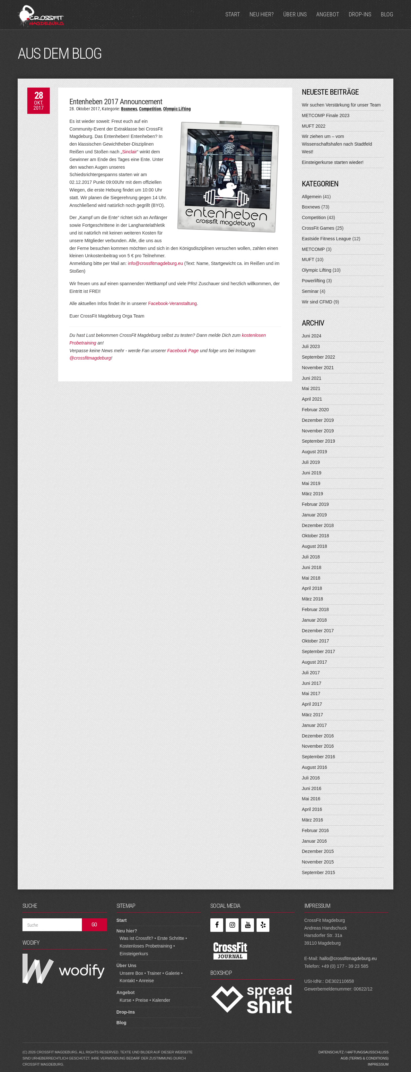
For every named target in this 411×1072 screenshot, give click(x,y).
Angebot (327, 14)
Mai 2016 (311, 798)
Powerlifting (313, 280)
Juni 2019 (311, 472)
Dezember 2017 (318, 630)
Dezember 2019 (318, 420)
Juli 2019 (311, 462)
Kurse (126, 1000)
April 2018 (312, 588)
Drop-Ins (360, 14)
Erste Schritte (170, 938)
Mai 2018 (311, 578)
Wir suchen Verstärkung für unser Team (341, 104)
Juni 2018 (311, 567)
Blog (387, 14)
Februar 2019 (315, 504)
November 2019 (318, 430)
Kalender (161, 1000)
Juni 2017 (311, 683)
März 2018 (312, 598)
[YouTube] (247, 925)
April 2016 (312, 809)
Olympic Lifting (177, 108)
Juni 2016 (311, 788)
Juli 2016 (311, 777)
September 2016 (318, 756)
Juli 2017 (311, 672)
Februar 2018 (315, 609)
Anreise (146, 980)
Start (232, 14)
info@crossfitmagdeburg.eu (155, 263)
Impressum (378, 1064)
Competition (150, 108)
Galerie (172, 973)
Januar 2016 (314, 841)
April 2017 (312, 704)
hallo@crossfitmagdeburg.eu (348, 958)
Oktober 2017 (315, 640)
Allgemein (311, 196)
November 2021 (318, 367)
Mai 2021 (311, 388)
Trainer (154, 973)
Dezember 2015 (318, 851)
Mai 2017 (311, 693)
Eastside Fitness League (326, 238)
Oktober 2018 (315, 535)
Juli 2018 (311, 556)
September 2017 (318, 651)
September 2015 (318, 872)
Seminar (310, 291)
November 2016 (318, 746)
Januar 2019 (314, 514)
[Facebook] (216, 925)
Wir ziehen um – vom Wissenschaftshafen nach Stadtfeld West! (337, 144)
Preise (142, 1000)
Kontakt (127, 980)
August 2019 (314, 451)
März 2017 (312, 714)
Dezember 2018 (318, 525)
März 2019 (312, 493)
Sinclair (129, 151)
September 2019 (318, 441)
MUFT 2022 (314, 126)
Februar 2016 (315, 830)
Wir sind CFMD (317, 301)
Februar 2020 (315, 409)
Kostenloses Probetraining (146, 946)
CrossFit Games (318, 228)
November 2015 (318, 861)
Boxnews (129, 108)
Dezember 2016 (318, 735)
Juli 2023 (311, 346)
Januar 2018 (314, 620)
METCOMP (313, 249)
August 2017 (314, 662)
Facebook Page (183, 350)
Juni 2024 (311, 335)
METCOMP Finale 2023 (325, 115)
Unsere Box (131, 973)
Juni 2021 (311, 378)
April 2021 (312, 399)
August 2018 (314, 546)
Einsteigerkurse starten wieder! (332, 162)
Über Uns (295, 14)
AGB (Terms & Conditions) (365, 1058)
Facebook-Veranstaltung (172, 303)
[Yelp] (263, 925)
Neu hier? (261, 14)
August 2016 (314, 767)
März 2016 (312, 819)
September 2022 (318, 357)
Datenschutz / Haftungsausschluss (354, 1052)
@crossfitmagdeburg (90, 358)
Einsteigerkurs (134, 953)
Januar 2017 (314, 725)
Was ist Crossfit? (136, 938)
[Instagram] (232, 925)
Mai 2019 (311, 483)
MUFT (308, 259)
